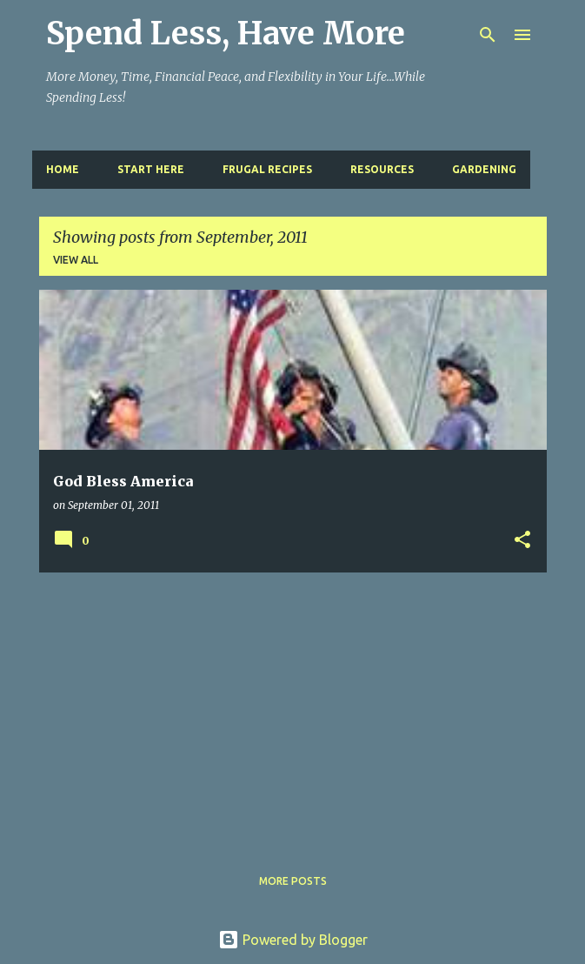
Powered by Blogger (293, 939)
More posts (293, 881)
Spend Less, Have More (225, 33)
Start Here (150, 169)
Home (62, 169)
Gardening (484, 169)
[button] (522, 540)
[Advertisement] (293, 708)
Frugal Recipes (267, 169)
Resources (382, 169)
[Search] (487, 35)
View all (75, 259)
